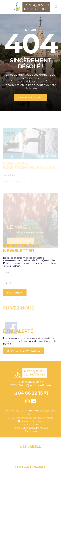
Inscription (15, 292)
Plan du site (30, 431)
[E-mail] (30, 283)
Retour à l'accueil (30, 97)
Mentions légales (30, 424)
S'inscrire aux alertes (23, 350)
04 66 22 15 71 (33, 393)
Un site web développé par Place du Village (30, 417)
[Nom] (30, 273)
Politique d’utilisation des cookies (30, 427)
